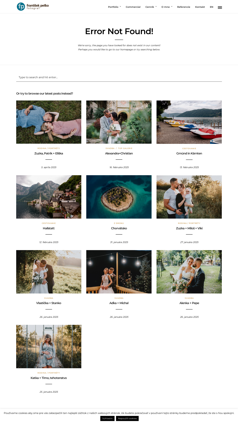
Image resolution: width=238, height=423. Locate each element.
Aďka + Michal (118, 303)
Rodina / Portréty (49, 148)
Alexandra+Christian (119, 153)
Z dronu (119, 223)
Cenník (149, 6)
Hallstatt (49, 228)
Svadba (110, 148)
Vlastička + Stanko (48, 303)
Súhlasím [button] (107, 418)
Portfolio (113, 6)
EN (211, 6)
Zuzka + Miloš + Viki (189, 228)
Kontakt (200, 6)
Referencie (183, 6)
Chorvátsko (119, 228)
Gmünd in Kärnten (189, 153)
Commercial (133, 6)
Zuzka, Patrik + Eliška (48, 153)
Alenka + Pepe (189, 303)
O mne (165, 6)
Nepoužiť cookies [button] (127, 418)
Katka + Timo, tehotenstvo (49, 378)
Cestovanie (189, 148)
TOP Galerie (125, 148)
